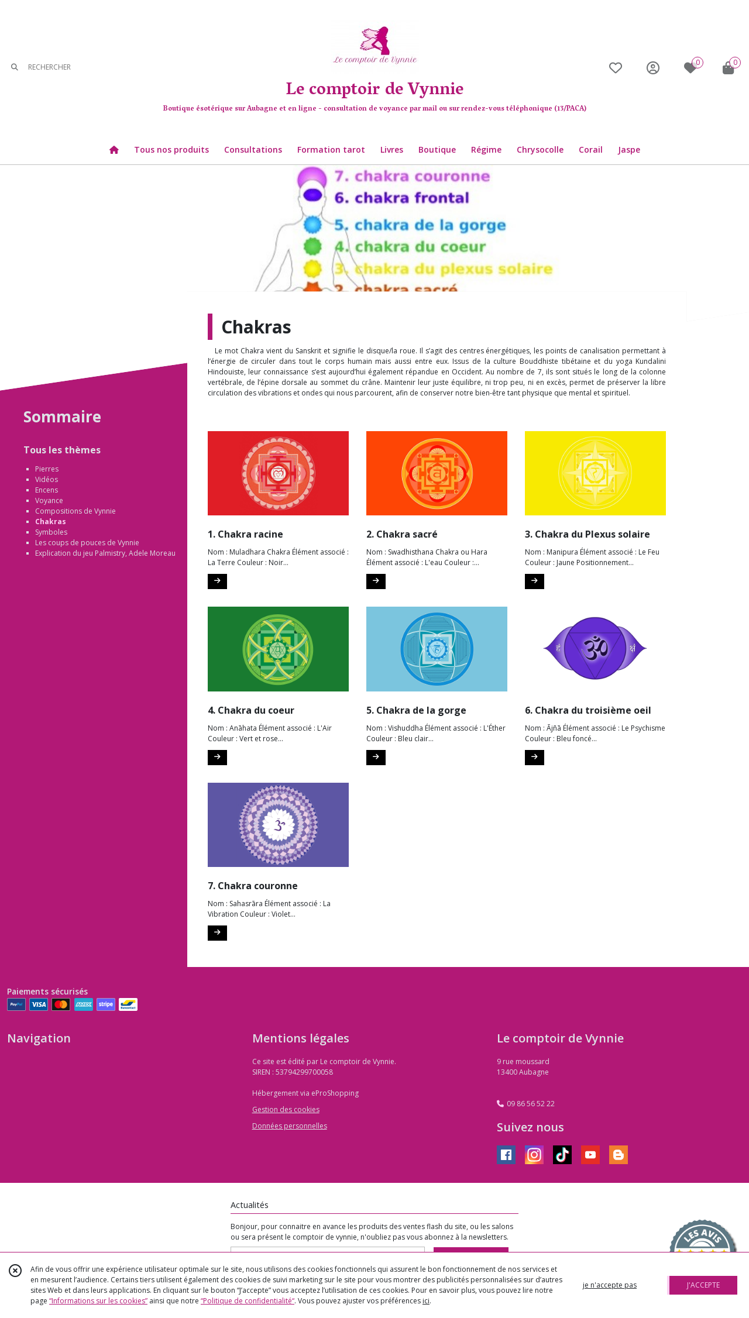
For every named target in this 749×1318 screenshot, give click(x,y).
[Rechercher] (14, 67)
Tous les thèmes (62, 449)
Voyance (49, 500)
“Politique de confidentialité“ (247, 1301)
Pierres (47, 469)
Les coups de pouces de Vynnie (87, 543)
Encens (46, 490)
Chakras (50, 521)
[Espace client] (653, 67)
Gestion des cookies (285, 1109)
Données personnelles (289, 1126)
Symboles (51, 532)
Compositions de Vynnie (75, 511)
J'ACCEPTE (703, 1285)
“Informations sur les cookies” (98, 1301)
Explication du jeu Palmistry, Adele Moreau (105, 553)
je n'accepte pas (610, 1285)
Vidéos (46, 479)
